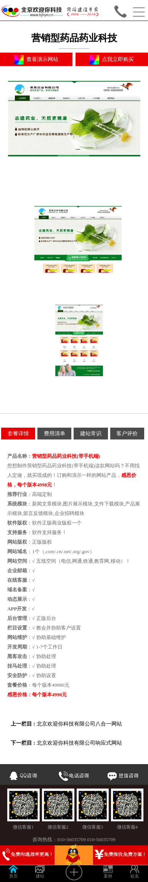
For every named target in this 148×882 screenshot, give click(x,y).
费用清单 (54, 433)
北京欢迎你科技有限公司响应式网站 (79, 743)
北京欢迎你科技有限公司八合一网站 (79, 724)
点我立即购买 (112, 59)
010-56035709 (71, 839)
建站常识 (90, 433)
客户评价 (127, 433)
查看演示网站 (36, 59)
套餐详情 (18, 433)
